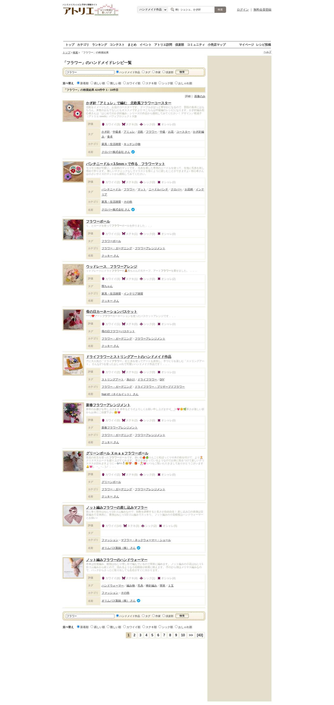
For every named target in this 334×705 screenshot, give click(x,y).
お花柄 (189, 189)
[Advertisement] (167, 28)
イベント (145, 45)
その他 (128, 201)
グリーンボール (111, 482)
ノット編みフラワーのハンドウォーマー (116, 560)
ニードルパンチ (158, 189)
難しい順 (115, 83)
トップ (69, 45)
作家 (158, 72)
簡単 (162, 585)
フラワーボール (98, 221)
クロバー (176, 189)
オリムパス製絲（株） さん (119, 548)
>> (191, 635)
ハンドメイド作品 (129, 72)
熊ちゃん (107, 286)
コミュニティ (196, 45)
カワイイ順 (133, 83)
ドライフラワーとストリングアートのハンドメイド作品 (128, 357)
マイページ (246, 45)
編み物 (131, 585)
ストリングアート (113, 379)
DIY (162, 379)
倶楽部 (179, 45)
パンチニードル (111, 189)
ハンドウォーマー (113, 585)
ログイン (243, 9)
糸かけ (131, 379)
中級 (162, 131)
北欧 (140, 131)
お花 (171, 131)
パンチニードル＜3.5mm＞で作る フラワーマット (125, 164)
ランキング (99, 45)
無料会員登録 (262, 9)
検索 (75, 52)
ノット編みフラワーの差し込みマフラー (116, 507)
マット (142, 189)
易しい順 (99, 83)
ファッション (110, 540)
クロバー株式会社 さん (116, 152)
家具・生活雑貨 (111, 144)
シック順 (167, 83)
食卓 (110, 136)
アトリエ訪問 (163, 45)
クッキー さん (110, 255)
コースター (183, 131)
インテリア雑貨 (133, 293)
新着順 (84, 83)
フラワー (151, 131)
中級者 (117, 131)
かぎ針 (106, 131)
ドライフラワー (147, 379)
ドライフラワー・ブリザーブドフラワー (160, 386)
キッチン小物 (132, 144)
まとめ (132, 45)
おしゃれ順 (185, 83)
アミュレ (129, 131)
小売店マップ (217, 45)
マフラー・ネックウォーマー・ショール (146, 540)
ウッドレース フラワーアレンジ (111, 266)
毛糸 (140, 585)
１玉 (171, 585)
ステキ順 (151, 83)
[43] (200, 635)
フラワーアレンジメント (150, 248)
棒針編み (151, 585)
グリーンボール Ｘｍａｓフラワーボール (117, 453)
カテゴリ (83, 45)
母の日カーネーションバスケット (111, 311)
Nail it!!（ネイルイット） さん (120, 394)
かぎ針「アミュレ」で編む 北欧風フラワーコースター (128, 103)
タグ (147, 72)
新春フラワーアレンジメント (108, 405)
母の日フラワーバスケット (118, 331)
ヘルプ (267, 51)
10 (183, 635)
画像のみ (199, 96)
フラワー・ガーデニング (117, 248)
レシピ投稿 (263, 45)
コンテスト (117, 45)
